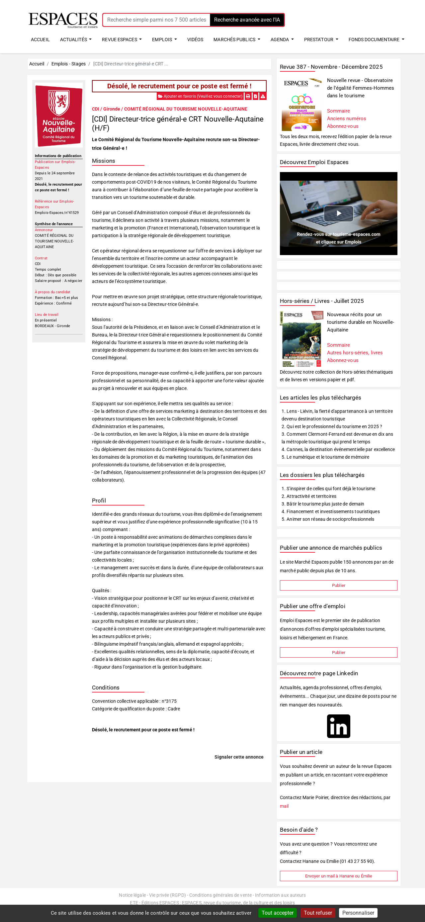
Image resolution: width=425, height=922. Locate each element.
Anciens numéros (347, 119)
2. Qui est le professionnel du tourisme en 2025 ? (332, 426)
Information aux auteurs (280, 895)
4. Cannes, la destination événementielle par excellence (338, 449)
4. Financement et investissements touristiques (331, 511)
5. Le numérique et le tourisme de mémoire (325, 457)
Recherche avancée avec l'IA (247, 20)
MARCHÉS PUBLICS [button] (234, 39)
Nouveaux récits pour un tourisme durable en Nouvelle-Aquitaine (360, 322)
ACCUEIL (40, 39)
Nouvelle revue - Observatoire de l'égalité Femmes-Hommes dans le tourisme (360, 88)
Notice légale (132, 895)
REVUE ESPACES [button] (120, 39)
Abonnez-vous (343, 126)
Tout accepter (278, 913)
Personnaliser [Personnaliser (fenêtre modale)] (358, 913)
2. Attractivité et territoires (309, 496)
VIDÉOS (195, 39)
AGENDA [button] (280, 39)
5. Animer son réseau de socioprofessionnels (328, 519)
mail (284, 806)
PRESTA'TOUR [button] (319, 39)
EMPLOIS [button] (162, 39)
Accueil (36, 63)
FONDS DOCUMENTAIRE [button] (375, 39)
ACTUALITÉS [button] (74, 39)
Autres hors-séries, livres (355, 353)
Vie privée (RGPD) (167, 895)
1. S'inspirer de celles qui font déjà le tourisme (328, 488)
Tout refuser (318, 913)
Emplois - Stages (68, 63)
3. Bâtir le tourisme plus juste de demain (323, 504)
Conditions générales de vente (220, 895)
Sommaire (338, 111)
